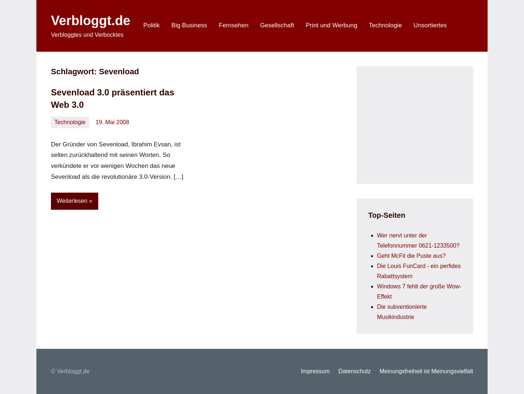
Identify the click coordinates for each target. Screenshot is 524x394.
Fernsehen (233, 25)
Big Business (189, 25)
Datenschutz (354, 371)
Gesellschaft (277, 25)
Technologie (385, 25)
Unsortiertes (430, 25)
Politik (151, 25)
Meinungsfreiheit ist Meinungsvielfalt (426, 371)
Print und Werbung (331, 25)
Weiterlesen (72, 201)
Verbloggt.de (90, 20)
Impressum (315, 371)
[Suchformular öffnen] (463, 26)
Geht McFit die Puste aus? (411, 256)
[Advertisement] (422, 123)
